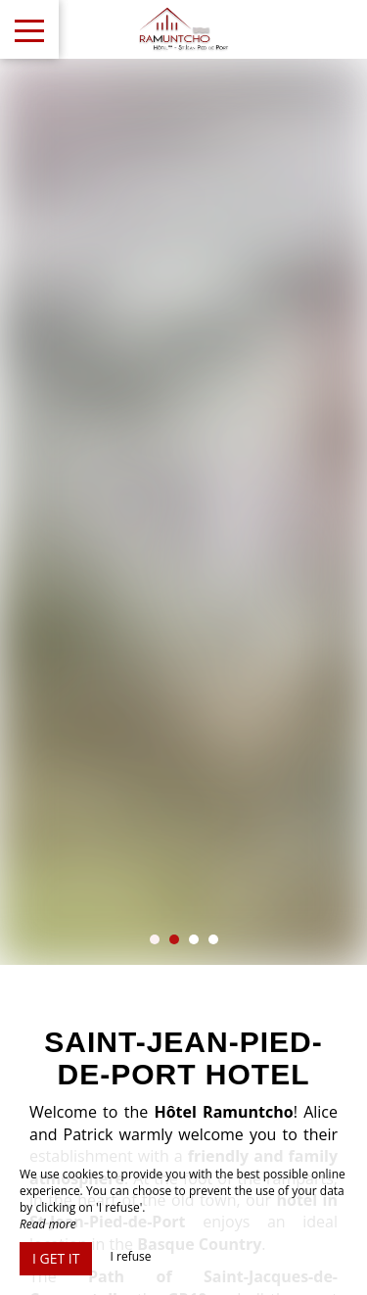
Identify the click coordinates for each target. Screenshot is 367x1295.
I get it (55, 1258)
